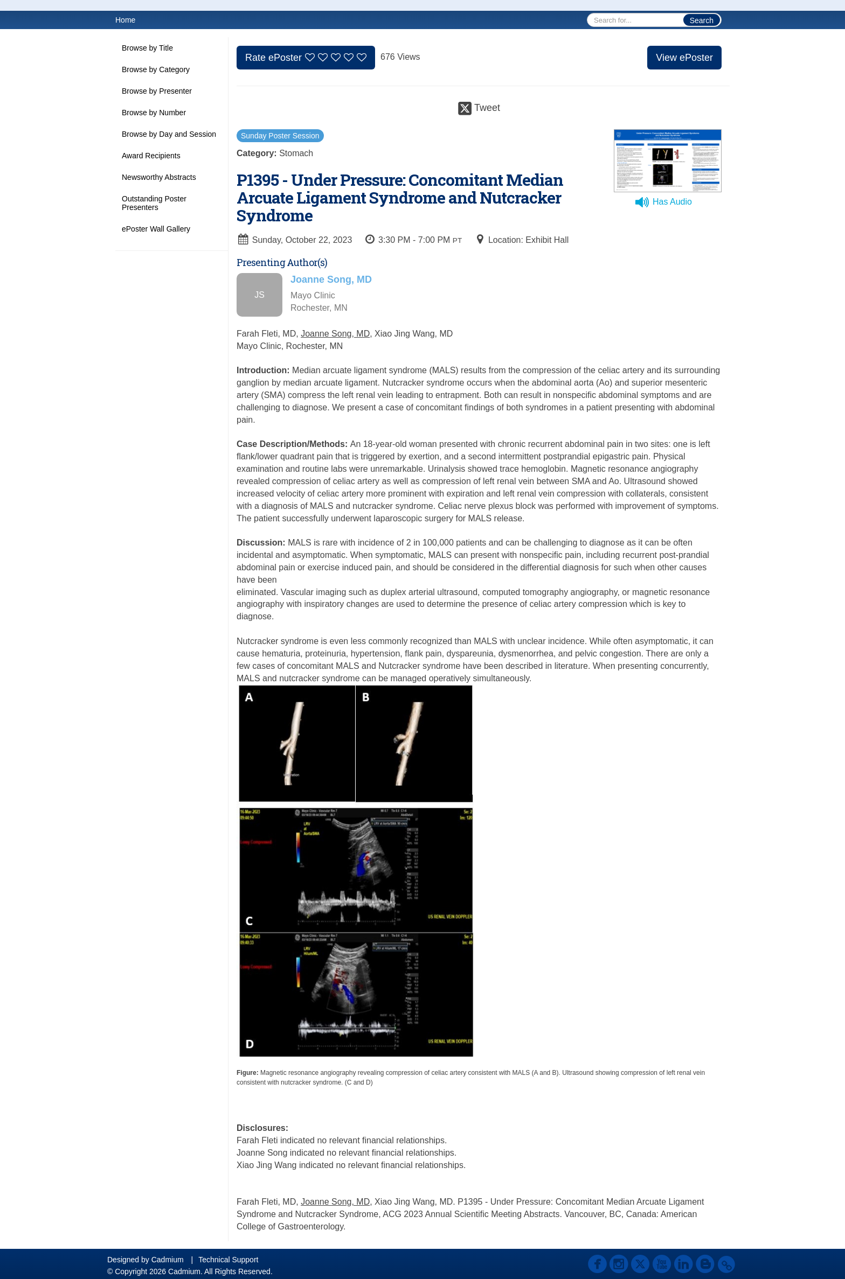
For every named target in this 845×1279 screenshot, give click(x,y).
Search (702, 20)
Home (125, 20)
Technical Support (228, 1259)
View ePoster (684, 57)
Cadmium (167, 1259)
